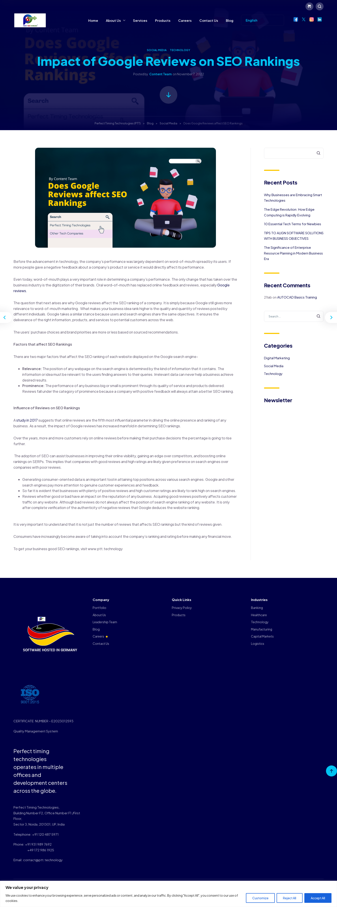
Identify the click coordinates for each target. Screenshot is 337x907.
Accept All (318, 898)
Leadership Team (105, 622)
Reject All (289, 898)
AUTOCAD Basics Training (297, 297)
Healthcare (259, 615)
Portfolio (99, 608)
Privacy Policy (182, 608)
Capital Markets (262, 636)
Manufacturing (261, 629)
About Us (113, 20)
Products (162, 20)
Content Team (160, 74)
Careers (185, 20)
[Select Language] (262, 20)
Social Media (157, 50)
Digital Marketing (277, 358)
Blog (229, 20)
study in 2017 (27, 420)
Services (140, 20)
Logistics (257, 643)
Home (93, 20)
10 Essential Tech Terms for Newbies (292, 224)
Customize (260, 898)
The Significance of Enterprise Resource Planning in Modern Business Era (293, 253)
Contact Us (208, 20)
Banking (257, 608)
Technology (180, 50)
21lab (268, 297)
